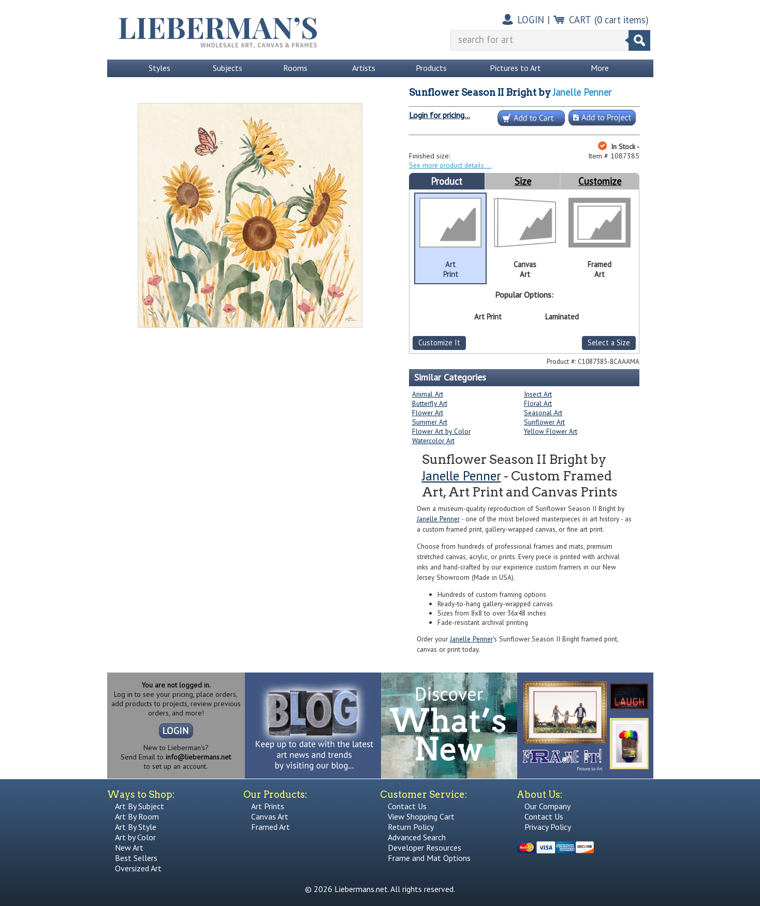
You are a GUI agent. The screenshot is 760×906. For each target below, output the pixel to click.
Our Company (547, 806)
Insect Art (538, 394)
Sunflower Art (544, 422)
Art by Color (135, 837)
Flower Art (427, 412)
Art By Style (135, 827)
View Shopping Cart (421, 816)
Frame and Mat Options (429, 858)
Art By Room (137, 816)
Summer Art (429, 422)
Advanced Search (417, 837)
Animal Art (427, 394)
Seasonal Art (543, 412)
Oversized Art (138, 868)
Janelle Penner (582, 92)
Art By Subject (139, 806)
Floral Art (538, 403)
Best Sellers (136, 858)
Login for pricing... (439, 115)
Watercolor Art (433, 440)
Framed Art (270, 827)
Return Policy (411, 827)
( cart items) (621, 19)
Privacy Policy (547, 827)
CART (580, 19)
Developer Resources (424, 847)
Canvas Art (269, 816)
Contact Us (407, 806)
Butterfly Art (429, 403)
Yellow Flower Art (550, 431)
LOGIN (530, 19)
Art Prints (267, 806)
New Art (129, 847)
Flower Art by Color (441, 431)
